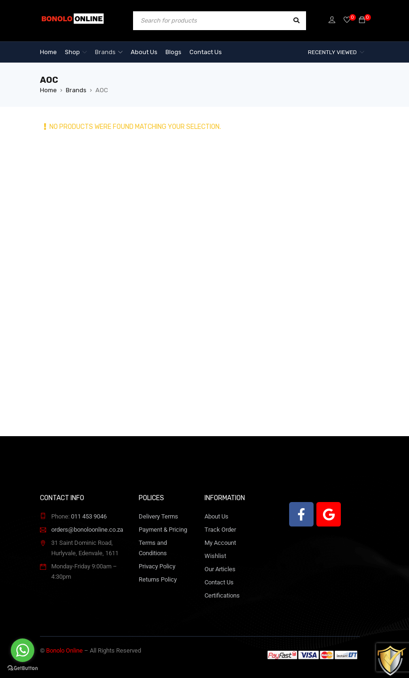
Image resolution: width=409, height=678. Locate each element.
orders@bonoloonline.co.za (87, 529)
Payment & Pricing (163, 529)
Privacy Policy (157, 566)
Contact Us (219, 582)
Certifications (222, 595)
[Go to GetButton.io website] (23, 668)
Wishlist (215, 555)
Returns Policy (158, 579)
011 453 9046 (89, 516)
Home (48, 90)
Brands (76, 90)
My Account (220, 542)
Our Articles (220, 569)
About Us (216, 516)
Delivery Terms (158, 516)
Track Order (220, 529)
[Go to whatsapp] (22, 650)
